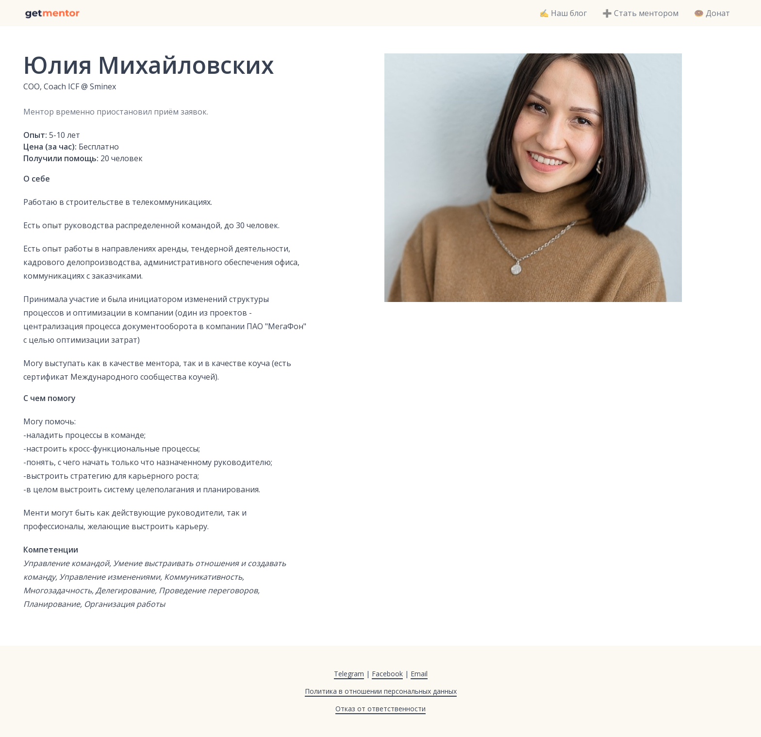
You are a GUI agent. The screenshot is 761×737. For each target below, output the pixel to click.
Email (419, 673)
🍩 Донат (712, 13)
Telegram (349, 673)
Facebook (387, 673)
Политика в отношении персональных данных (381, 691)
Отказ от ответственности (380, 708)
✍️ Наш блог (563, 13)
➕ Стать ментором (640, 13)
